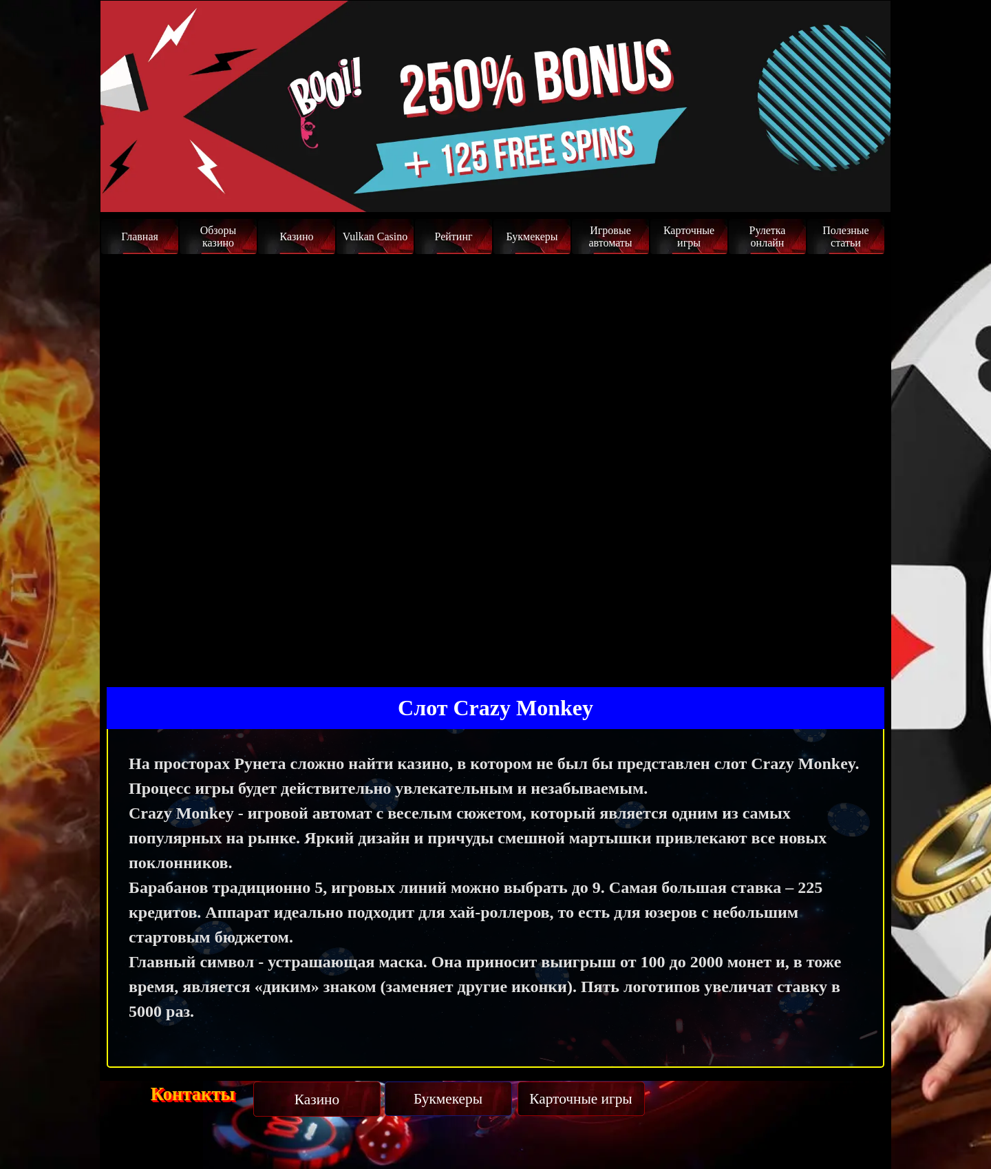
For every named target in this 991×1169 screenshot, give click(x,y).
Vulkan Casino (375, 236)
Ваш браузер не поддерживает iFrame (495, 465)
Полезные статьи (845, 236)
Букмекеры (531, 236)
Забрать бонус (823, 187)
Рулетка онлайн (767, 236)
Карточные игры (688, 236)
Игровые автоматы (610, 236)
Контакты (193, 1094)
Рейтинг (453, 236)
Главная (139, 236)
